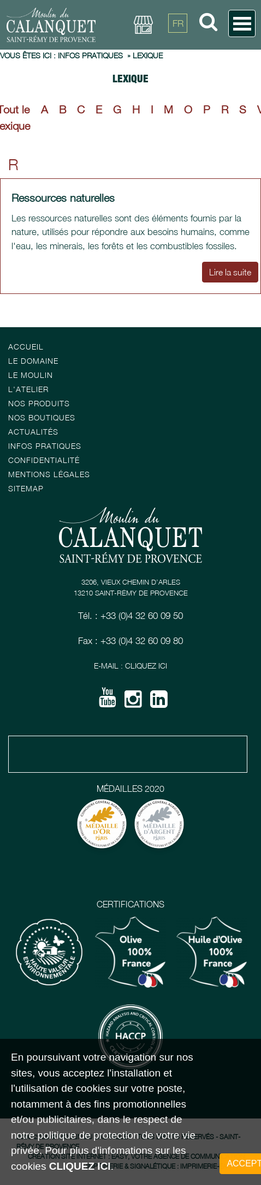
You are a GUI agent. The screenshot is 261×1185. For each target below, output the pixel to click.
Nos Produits (39, 403)
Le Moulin (30, 375)
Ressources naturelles (63, 176)
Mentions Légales (49, 474)
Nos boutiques (41, 417)
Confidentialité (44, 460)
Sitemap (26, 488)
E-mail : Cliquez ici (130, 665)
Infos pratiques (44, 445)
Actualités (33, 431)
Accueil (26, 346)
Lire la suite (230, 251)
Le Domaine (33, 360)
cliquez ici (80, 1166)
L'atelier (28, 389)
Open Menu (242, 23)
